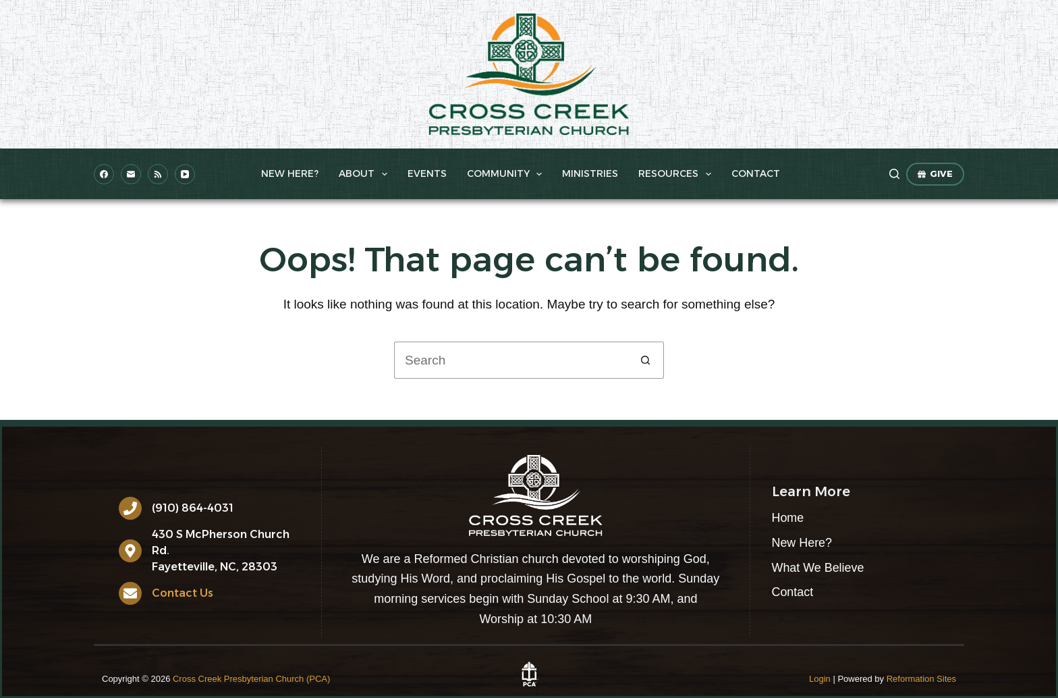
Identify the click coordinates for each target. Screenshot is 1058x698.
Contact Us (182, 593)
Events (427, 173)
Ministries (590, 173)
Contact (755, 173)
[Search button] (645, 360)
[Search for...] (510, 360)
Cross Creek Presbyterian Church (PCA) (251, 679)
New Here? (289, 173)
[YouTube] (185, 174)
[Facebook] (104, 174)
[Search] (894, 174)
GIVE (935, 173)
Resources (677, 174)
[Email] (131, 174)
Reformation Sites (921, 679)
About (366, 174)
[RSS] (158, 174)
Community (507, 174)
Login (820, 679)
